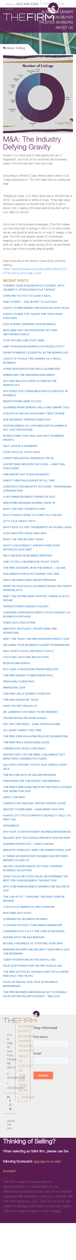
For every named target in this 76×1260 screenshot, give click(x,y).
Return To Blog (14, 48)
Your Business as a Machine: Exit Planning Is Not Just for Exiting (35, 428)
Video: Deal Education (19, 622)
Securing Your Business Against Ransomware (36, 645)
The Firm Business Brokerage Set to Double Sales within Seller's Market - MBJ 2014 (35, 994)
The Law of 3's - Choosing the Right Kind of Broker (34, 899)
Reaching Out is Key (17, 913)
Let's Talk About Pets (19, 521)
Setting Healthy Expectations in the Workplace (30, 383)
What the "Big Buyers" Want (23, 539)
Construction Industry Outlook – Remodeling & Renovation (37, 488)
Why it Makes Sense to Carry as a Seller (32, 515)
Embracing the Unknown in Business (29, 375)
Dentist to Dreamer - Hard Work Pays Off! (33, 809)
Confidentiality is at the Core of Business (33, 931)
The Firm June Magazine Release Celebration (35, 736)
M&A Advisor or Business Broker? (27, 555)
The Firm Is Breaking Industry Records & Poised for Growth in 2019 (37, 789)
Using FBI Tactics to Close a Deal (27, 296)
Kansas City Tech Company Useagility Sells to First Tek (37, 817)
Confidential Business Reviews (25, 919)
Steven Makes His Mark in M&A (24, 718)
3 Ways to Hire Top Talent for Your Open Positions (32, 316)
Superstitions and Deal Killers (25, 606)
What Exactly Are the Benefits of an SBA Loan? (37, 527)
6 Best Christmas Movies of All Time (29, 480)
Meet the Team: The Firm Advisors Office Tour (36, 639)
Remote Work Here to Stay (22, 401)
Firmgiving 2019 (14, 687)
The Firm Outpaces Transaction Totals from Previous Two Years (36, 974)
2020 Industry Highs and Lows (25, 533)
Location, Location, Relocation (25, 657)
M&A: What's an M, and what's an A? (28, 651)
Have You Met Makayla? (20, 706)
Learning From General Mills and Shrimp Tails (36, 407)
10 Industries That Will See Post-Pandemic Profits (33, 438)
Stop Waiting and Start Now (23, 340)
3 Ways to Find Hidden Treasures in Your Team (36, 308)
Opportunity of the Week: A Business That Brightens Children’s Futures (34, 756)
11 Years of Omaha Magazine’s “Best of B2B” (34, 413)
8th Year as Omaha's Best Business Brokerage (37, 832)
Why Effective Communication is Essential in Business (35, 393)
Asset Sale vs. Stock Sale (21, 452)
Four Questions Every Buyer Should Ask (32, 966)
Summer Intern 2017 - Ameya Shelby (28, 844)
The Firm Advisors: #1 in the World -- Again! (34, 568)
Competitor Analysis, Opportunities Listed (34, 803)
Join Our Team (22, 1081)
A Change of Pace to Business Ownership (32, 925)
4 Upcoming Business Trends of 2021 (29, 497)
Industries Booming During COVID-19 (29, 503)
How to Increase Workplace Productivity (34, 346)
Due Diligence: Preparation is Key (27, 419)
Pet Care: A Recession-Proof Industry (31, 669)
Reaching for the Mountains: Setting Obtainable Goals (30, 332)
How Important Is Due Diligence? (26, 474)
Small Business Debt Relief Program (29, 580)
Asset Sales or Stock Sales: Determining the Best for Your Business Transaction (35, 878)
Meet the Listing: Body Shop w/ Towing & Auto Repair (36, 598)
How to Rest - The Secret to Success (30, 302)
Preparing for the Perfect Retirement (31, 781)
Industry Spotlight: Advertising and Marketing (30, 631)
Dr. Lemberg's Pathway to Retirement (30, 712)
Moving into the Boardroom (23, 937)
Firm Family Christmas (18, 681)
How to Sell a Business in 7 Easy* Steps (31, 562)
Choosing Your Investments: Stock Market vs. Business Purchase (37, 614)
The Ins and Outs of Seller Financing (29, 775)
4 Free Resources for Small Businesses (31, 369)
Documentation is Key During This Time (31, 574)
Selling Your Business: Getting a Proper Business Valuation (32, 868)
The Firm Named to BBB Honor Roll (28, 675)
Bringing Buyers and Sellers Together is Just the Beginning (36, 951)
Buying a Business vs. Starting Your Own (32, 943)
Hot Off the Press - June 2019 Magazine (31, 724)
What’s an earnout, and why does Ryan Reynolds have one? (31, 547)
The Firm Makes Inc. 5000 (21, 700)
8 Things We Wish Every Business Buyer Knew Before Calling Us (35, 858)
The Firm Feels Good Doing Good (26, 742)
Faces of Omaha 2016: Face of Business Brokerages (30, 984)
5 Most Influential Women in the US (28, 458)
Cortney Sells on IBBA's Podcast (26, 694)
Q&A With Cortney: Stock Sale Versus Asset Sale (35, 767)
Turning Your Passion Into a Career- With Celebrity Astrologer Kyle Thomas (33, 287)
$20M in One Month (16, 663)
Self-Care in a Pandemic (20, 446)
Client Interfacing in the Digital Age (29, 959)
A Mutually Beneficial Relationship (29, 907)
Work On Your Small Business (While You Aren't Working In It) (37, 588)
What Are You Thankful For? (24, 509)
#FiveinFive (11, 825)
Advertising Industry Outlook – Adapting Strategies (34, 466)
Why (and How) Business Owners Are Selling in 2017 (36, 888)
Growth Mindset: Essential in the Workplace (35, 352)
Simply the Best (14, 797)
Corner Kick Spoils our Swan (24, 748)
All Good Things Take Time (22, 730)
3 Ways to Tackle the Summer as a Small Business (32, 361)
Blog (22, 1091)
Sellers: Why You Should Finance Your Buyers (36, 838)
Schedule (24, 1097)
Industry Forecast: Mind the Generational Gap (37, 850)
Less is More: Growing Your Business (29, 324)
